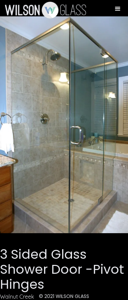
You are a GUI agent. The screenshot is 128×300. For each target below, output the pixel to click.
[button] (118, 8)
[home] (43, 9)
